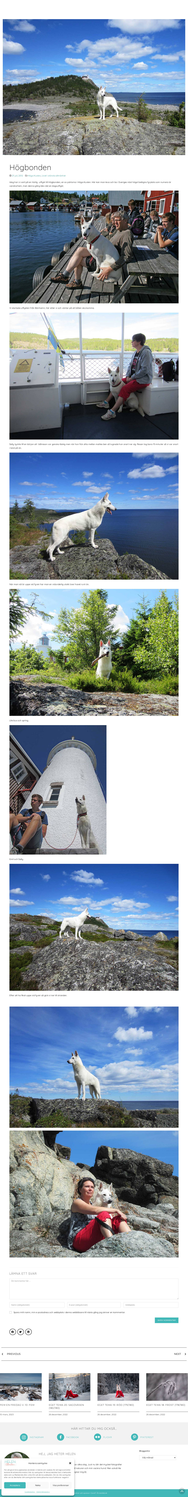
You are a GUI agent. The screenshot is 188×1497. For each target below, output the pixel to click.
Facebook (72, 1437)
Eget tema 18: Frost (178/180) (166, 1405)
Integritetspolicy (43, 1492)
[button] (70, 1463)
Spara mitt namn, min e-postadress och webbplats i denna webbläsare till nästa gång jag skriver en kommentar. (69, 1312)
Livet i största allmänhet (54, 175)
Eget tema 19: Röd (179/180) (115, 1405)
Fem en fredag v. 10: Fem (17, 1405)
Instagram (37, 1437)
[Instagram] (24, 1437)
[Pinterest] (134, 1437)
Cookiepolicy (30, 1492)
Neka (37, 1485)
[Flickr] (97, 1437)
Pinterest (147, 1437)
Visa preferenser (61, 1485)
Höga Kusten (34, 175)
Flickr (107, 1437)
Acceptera (15, 1485)
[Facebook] (60, 1437)
